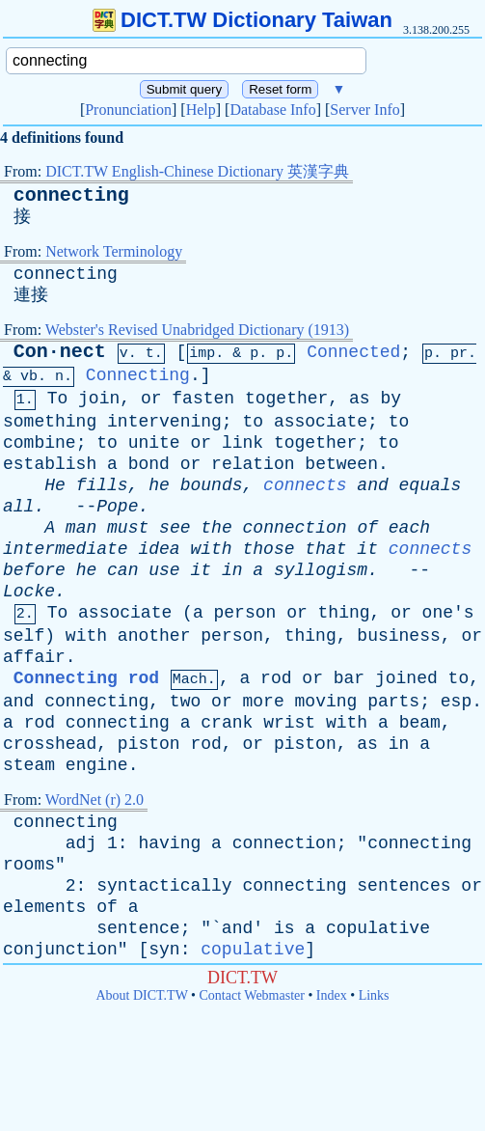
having (169, 843)
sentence (137, 928)
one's (448, 612)
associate (320, 421)
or (151, 398)
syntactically (163, 886)
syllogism (320, 570)
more (263, 701)
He (55, 485)
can (122, 570)
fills (102, 485)
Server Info (364, 109)
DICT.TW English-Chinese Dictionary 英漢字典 (197, 171)
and (372, 485)
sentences (403, 886)
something (49, 421)
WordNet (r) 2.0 (94, 799)
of (367, 528)
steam (29, 765)
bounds (211, 485)
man (81, 528)
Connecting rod (86, 678)
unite (154, 443)
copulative (378, 928)
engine (97, 765)
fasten (203, 398)
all (18, 506)
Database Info (272, 109)
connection (295, 528)
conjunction (60, 949)
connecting (71, 195)
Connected (353, 352)
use (163, 570)
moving (326, 701)
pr (459, 353)
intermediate (65, 549)
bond (149, 464)
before (34, 570)
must (127, 528)
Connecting (138, 375)
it (367, 549)
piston (149, 744)
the (216, 528)
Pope (117, 506)
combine (39, 443)
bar (349, 678)
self (23, 636)
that (325, 549)
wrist (289, 722)
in (232, 570)
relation (252, 464)
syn (163, 949)
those (269, 549)
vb (29, 377)
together (286, 398)
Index (331, 995)
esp (456, 701)
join (99, 398)
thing (344, 612)
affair (34, 657)
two (185, 701)
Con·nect (59, 352)
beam (420, 722)
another (154, 636)
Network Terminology (113, 251)
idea (158, 549)
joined (406, 678)
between (341, 464)
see (174, 528)
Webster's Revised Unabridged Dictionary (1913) (197, 329)
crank (227, 722)
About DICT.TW (141, 995)
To (57, 398)
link (242, 443)
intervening (164, 421)
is (284, 928)
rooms (29, 864)
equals (430, 485)
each (409, 528)
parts (393, 701)
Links (374, 995)
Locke (29, 591)
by (390, 398)
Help (201, 109)
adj (81, 843)
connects (304, 485)
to (252, 421)
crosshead (49, 744)
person (245, 612)
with (210, 549)
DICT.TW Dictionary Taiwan (242, 20)
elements (44, 907)
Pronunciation (128, 109)
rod (275, 678)
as (359, 398)
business (398, 636)
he (159, 485)
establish (49, 464)
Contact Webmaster (252, 995)
